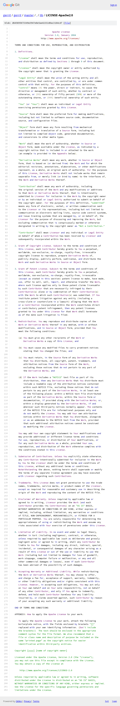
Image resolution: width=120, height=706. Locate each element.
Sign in (113, 4)
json (114, 701)
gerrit (7, 15)
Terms (36, 701)
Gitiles (19, 701)
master (29, 15)
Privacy (27, 701)
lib (41, 15)
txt (107, 701)
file (67, 23)
